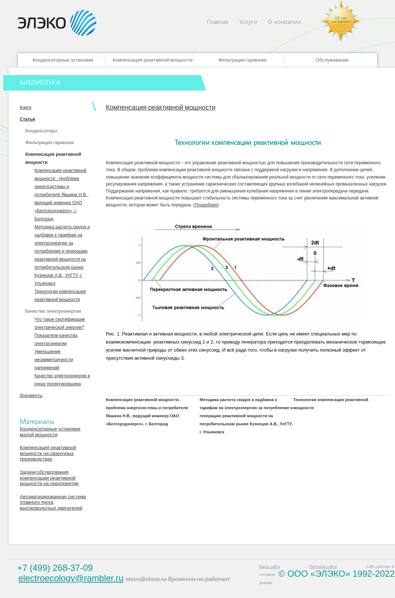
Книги (25, 107)
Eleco (57, 23)
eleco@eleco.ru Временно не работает (178, 579)
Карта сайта (269, 567)
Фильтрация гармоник (242, 60)
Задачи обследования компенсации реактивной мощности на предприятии (49, 477)
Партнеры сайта (322, 567)
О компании (284, 22)
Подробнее (206, 205)
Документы (31, 395)
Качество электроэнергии (53, 311)
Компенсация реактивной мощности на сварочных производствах (48, 453)
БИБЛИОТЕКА (40, 83)
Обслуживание (332, 60)
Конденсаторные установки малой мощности (50, 431)
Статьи (27, 119)
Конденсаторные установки (63, 60)
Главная (217, 22)
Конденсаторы (41, 130)
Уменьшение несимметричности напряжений (53, 359)
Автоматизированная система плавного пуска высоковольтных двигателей (53, 502)
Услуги (248, 22)
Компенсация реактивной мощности (152, 60)
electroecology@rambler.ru (70, 578)
